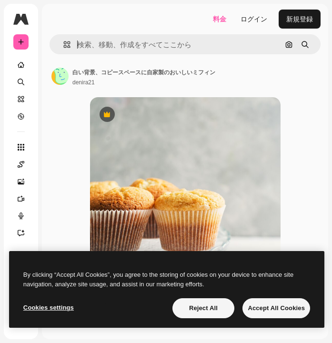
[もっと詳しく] (21, 116)
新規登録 (299, 19)
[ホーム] (21, 64)
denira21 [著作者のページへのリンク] (83, 82)
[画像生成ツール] (21, 181)
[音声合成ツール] (21, 215)
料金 (219, 19)
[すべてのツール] (21, 147)
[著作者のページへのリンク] (60, 76)
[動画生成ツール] (21, 198)
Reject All (203, 308)
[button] (63, 44)
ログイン (254, 19)
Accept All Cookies (276, 308)
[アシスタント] (21, 233)
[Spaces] (21, 164)
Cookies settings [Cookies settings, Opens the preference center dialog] (48, 307)
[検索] (21, 82)
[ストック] (21, 99)
